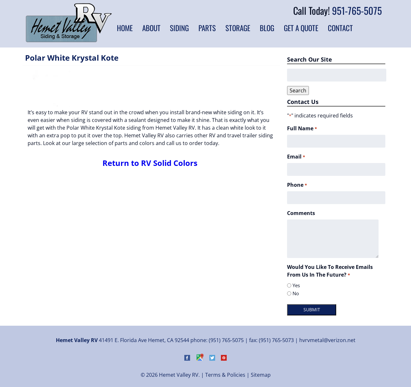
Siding (179, 27)
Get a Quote (301, 27)
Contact (340, 27)
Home (125, 27)
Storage (237, 27)
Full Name (302, 128)
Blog (267, 27)
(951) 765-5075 (226, 340)
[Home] (69, 40)
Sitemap (261, 374)
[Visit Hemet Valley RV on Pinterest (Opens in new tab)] (224, 358)
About (151, 27)
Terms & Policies (225, 374)
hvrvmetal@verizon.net (327, 340)
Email (296, 156)
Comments (301, 213)
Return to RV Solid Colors (149, 163)
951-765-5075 (357, 10)
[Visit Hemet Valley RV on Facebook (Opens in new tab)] (187, 358)
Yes (296, 285)
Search (298, 90)
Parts (207, 27)
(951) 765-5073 (276, 340)
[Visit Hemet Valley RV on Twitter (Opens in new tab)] (212, 358)
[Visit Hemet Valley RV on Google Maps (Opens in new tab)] (200, 358)
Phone (297, 185)
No (296, 293)
